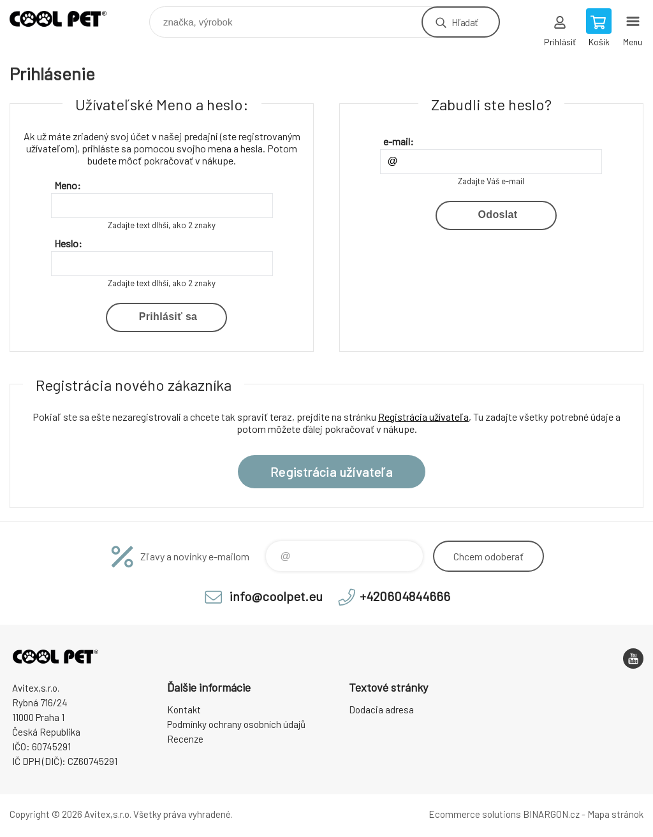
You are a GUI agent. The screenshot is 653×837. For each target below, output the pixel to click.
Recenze (185, 739)
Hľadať (464, 22)
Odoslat (498, 214)
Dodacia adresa (381, 709)
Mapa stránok (615, 814)
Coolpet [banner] (66, 19)
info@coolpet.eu (276, 596)
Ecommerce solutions (475, 814)
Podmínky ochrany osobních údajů (236, 724)
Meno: (67, 185)
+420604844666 (405, 596)
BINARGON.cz (551, 814)
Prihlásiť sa (168, 316)
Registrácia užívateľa (423, 417)
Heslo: (68, 243)
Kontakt (184, 709)
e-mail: (398, 141)
